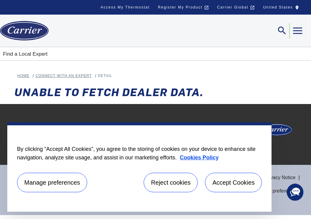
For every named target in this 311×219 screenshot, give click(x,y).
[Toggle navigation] (282, 30)
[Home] (24, 31)
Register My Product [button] (183, 7)
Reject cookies (170, 182)
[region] (139, 167)
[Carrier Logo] (277, 131)
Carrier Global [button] (236, 7)
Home (23, 76)
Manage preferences (276, 190)
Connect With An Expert (64, 76)
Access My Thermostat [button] (125, 7)
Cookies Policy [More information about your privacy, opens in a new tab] (199, 158)
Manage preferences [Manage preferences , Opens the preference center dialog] (52, 182)
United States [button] (282, 8)
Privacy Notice (280, 177)
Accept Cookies (233, 182)
